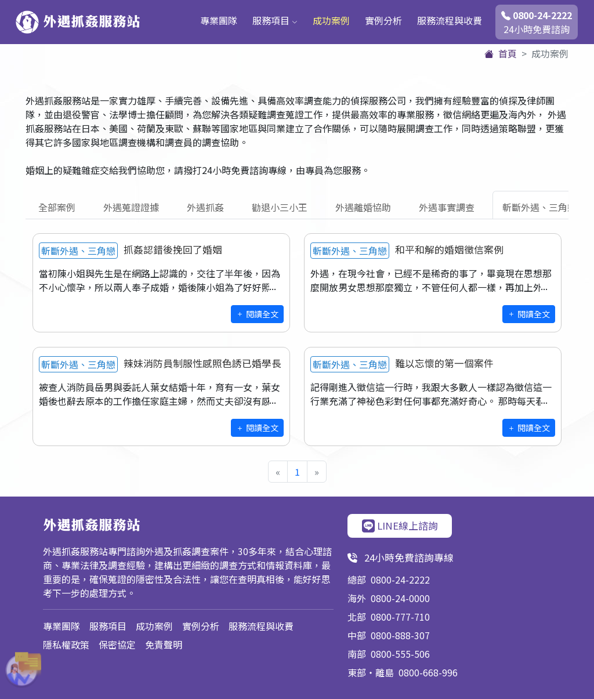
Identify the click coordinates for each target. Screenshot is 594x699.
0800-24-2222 (400, 579)
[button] (17, 670)
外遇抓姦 (205, 207)
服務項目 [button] (275, 20)
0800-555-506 (400, 654)
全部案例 (56, 207)
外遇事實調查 (447, 207)
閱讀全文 (257, 314)
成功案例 (331, 20)
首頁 (500, 53)
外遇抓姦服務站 (78, 22)
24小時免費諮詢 (536, 22)
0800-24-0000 (400, 598)
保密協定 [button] (117, 644)
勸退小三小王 (279, 207)
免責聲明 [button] (163, 644)
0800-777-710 (400, 617)
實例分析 (383, 20)
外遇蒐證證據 (131, 207)
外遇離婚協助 (363, 207)
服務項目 (107, 626)
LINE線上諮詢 (400, 526)
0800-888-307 (400, 635)
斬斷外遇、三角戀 (539, 207)
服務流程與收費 (449, 20)
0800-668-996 (428, 672)
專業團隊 (218, 20)
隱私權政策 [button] (66, 644)
